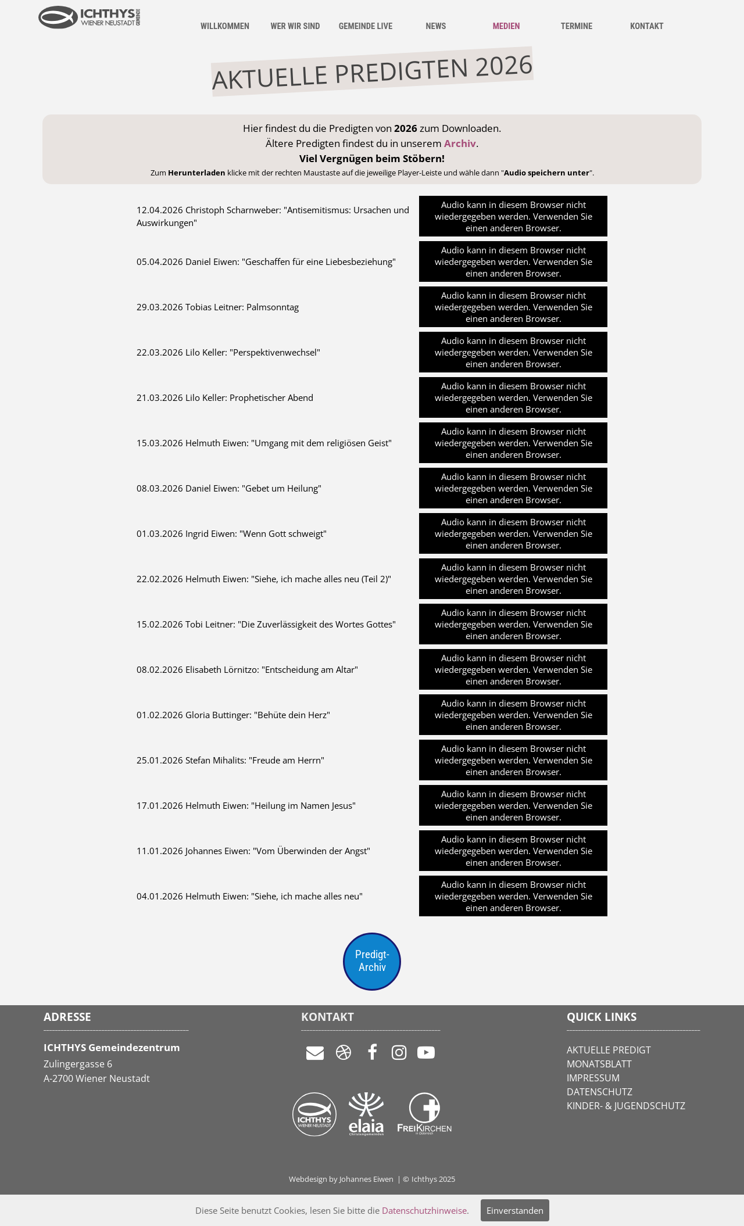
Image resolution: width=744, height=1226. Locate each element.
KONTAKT (646, 26)
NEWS (435, 26)
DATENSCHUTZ (599, 1091)
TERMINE (577, 26)
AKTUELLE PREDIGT (609, 1050)
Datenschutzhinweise (424, 1210)
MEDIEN (506, 26)
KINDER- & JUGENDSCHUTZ (626, 1105)
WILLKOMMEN (225, 26)
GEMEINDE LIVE (366, 26)
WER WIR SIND (295, 26)
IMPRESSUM (593, 1077)
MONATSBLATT (599, 1063)
